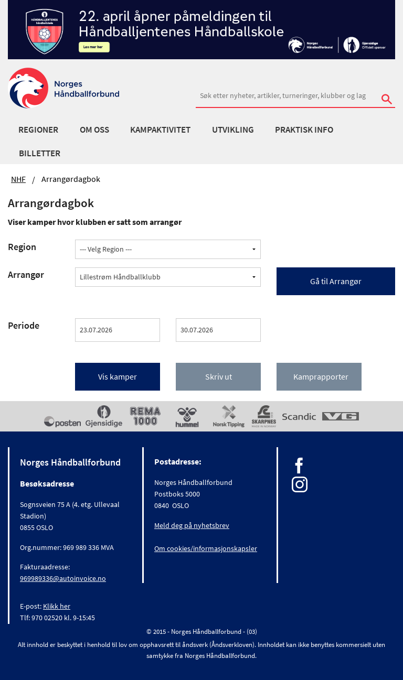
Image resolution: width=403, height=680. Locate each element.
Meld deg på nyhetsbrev (191, 525)
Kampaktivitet (160, 129)
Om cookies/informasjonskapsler (205, 548)
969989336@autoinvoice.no (63, 578)
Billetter (39, 153)
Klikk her (56, 606)
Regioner (38, 129)
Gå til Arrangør (336, 281)
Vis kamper (117, 376)
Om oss (94, 129)
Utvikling (233, 129)
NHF (18, 179)
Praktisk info (304, 129)
